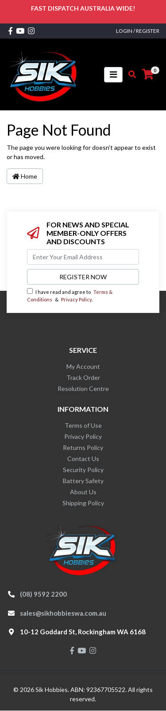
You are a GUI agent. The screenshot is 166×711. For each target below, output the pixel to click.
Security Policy (83, 469)
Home (24, 176)
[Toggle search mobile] (129, 74)
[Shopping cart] (147, 74)
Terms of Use (83, 425)
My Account (83, 366)
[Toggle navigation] (113, 74)
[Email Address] (83, 257)
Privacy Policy (76, 299)
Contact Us (83, 458)
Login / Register (137, 30)
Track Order (83, 377)
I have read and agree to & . (69, 295)
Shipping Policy (83, 503)
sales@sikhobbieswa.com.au (63, 613)
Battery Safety (83, 480)
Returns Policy (83, 447)
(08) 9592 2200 (43, 594)
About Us (83, 492)
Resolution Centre (83, 388)
